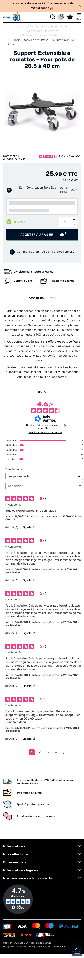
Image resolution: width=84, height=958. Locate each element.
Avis (52, 298)
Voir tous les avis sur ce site (45, 432)
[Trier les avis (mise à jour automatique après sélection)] (44, 476)
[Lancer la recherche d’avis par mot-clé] (80, 486)
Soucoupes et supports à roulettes (43, 35)
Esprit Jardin (58, 26)
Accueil (21, 26)
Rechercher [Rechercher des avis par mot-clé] (42, 485)
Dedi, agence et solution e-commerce (46, 946)
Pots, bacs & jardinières (43, 31)
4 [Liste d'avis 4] (56, 752)
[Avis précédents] (24, 751)
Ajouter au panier (37, 235)
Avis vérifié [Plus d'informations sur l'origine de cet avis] (14, 504)
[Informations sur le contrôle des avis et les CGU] (64, 425)
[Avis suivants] (63, 752)
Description (37, 298)
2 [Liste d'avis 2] (40, 752)
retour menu (77, 952)
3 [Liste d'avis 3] (48, 752)
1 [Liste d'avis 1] (31, 752)
